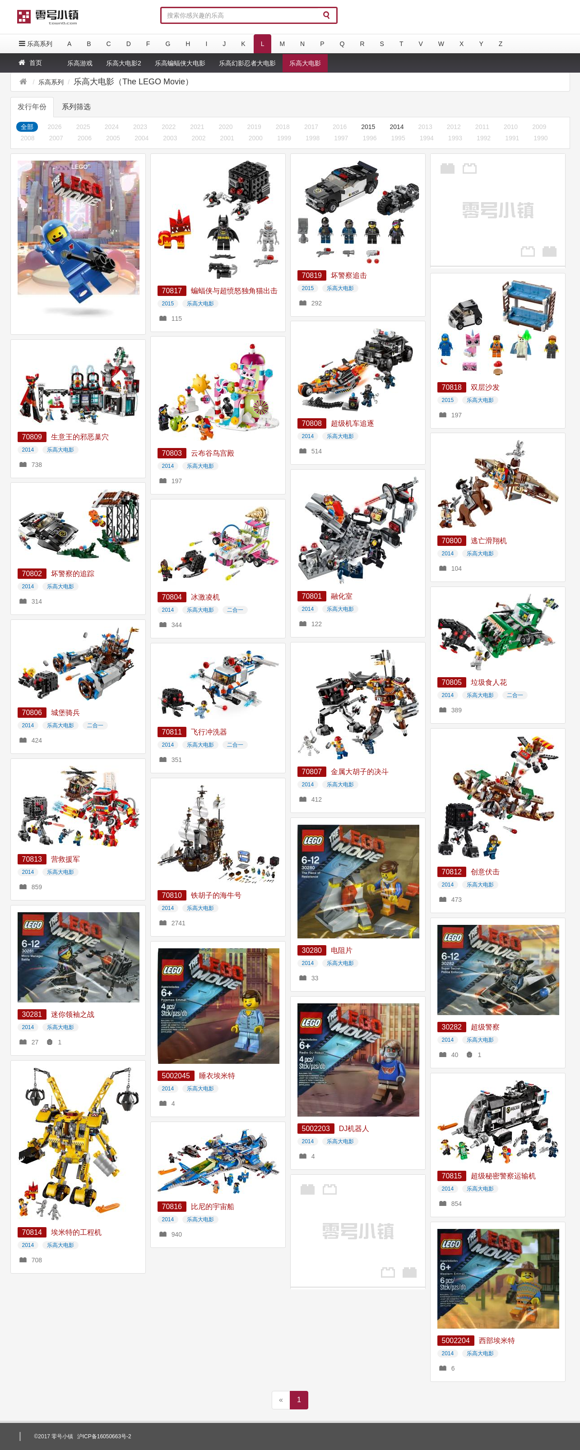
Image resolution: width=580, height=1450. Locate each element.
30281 (32, 1014)
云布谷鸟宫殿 (212, 453)
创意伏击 (485, 872)
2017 (311, 126)
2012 (454, 126)
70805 (452, 682)
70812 (452, 872)
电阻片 (342, 950)
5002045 (176, 1076)
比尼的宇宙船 (212, 1206)
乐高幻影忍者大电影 (247, 63)
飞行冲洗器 (209, 732)
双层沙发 (485, 387)
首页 (29, 62)
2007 (56, 138)
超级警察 (485, 1027)
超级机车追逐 (352, 423)
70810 (172, 895)
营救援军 (65, 859)
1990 (541, 138)
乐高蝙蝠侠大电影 (180, 63)
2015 (368, 126)
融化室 (342, 596)
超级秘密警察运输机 (503, 1176)
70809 (32, 437)
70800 (452, 541)
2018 (283, 126)
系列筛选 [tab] (76, 107)
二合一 (235, 610)
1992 (484, 138)
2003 (170, 138)
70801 (312, 596)
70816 (172, 1206)
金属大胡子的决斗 (360, 772)
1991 (512, 138)
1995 (398, 138)
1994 (427, 138)
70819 (312, 275)
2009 (539, 126)
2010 (511, 126)
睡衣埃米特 (217, 1076)
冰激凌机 (205, 597)
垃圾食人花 (489, 682)
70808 (312, 423)
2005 (113, 138)
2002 (198, 138)
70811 (172, 732)
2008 (28, 138)
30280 (312, 950)
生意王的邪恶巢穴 (80, 437)
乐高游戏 (80, 63)
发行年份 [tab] (32, 107)
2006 (85, 138)
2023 (140, 126)
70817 (172, 291)
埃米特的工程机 (76, 1232)
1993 (455, 138)
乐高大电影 (305, 63)
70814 (32, 1232)
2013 (425, 126)
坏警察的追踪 (72, 573)
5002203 (316, 1128)
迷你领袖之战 (72, 1014)
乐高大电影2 (123, 63)
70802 (32, 573)
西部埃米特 (497, 1340)
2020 (225, 126)
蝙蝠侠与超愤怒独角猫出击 (234, 291)
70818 (452, 387)
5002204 (456, 1340)
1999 (284, 138)
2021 (197, 126)
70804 (172, 597)
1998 (313, 138)
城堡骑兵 (65, 712)
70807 (312, 772)
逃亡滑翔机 (489, 541)
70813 (32, 859)
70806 (32, 712)
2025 (83, 126)
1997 (341, 138)
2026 (55, 126)
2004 (141, 138)
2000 (256, 138)
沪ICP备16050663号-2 (104, 1436)
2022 (169, 126)
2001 (227, 138)
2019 (254, 126)
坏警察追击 (349, 275)
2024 (112, 126)
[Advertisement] (498, 209)
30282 (452, 1027)
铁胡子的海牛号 (216, 895)
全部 (27, 126)
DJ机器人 (354, 1128)
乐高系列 (34, 43)
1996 (369, 138)
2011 (482, 126)
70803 (172, 453)
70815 (452, 1176)
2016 (340, 126)
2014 (397, 126)
